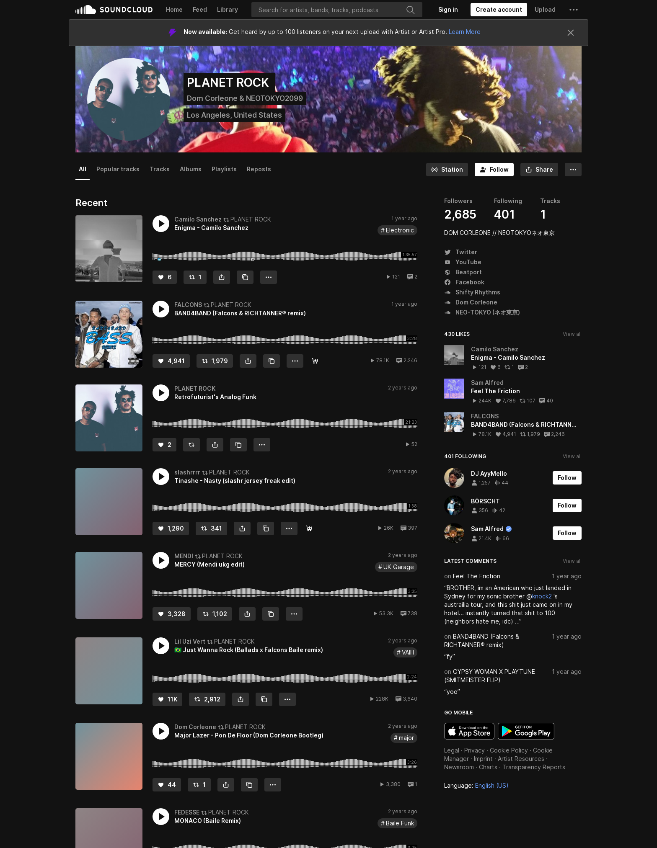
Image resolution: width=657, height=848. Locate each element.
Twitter (460, 251)
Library (227, 9)
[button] (574, 9)
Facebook (464, 282)
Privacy (474, 750)
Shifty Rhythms (472, 292)
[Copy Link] (245, 277)
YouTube (462, 261)
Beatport (463, 272)
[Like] (165, 277)
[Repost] (195, 277)
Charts (488, 767)
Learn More (465, 31)
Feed (200, 9)
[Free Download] (309, 528)
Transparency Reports (533, 767)
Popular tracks (118, 169)
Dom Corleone (470, 302)
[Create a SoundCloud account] (499, 9)
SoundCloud (114, 9)
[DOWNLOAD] (315, 361)
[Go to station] (447, 169)
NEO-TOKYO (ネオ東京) (482, 312)
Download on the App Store (469, 731)
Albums (191, 169)
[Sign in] (448, 9)
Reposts (259, 169)
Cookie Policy (509, 750)
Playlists (224, 169)
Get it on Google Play (526, 731)
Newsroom (459, 767)
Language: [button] (476, 785)
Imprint (483, 758)
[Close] (570, 32)
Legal (451, 750)
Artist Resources (521, 758)
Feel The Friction (476, 576)
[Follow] (494, 169)
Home (174, 9)
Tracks (160, 169)
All (82, 169)
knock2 (542, 596)
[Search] (336, 9)
